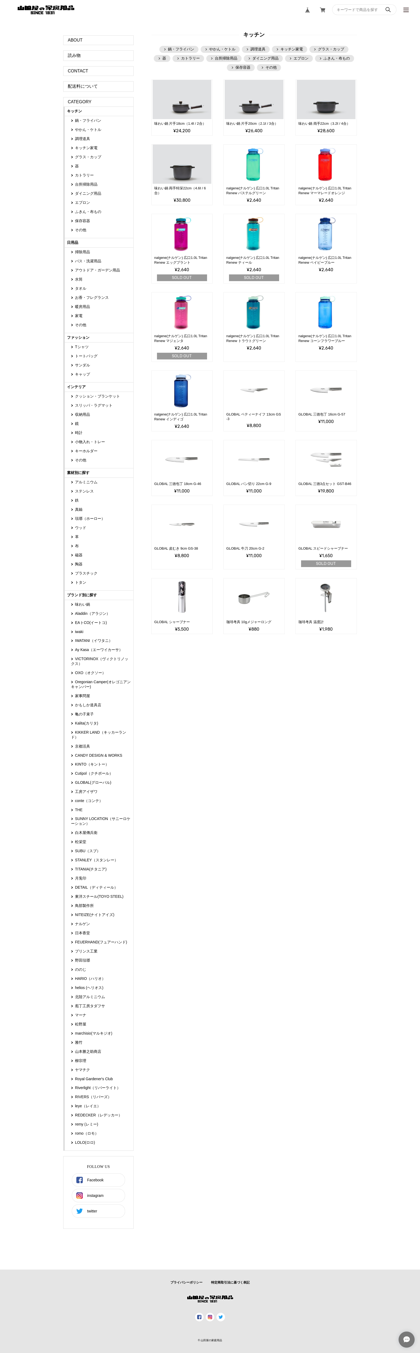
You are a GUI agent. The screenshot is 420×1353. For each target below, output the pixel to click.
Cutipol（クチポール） (94, 773)
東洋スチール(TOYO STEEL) (99, 896)
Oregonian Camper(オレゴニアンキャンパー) (101, 684)
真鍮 (78, 509)
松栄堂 (80, 842)
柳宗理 (80, 1060)
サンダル (82, 365)
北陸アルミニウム (90, 997)
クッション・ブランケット (97, 396)
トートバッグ (86, 356)
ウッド (80, 527)
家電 (78, 316)
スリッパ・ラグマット (93, 405)
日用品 (72, 242)
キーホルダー (86, 451)
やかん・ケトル (88, 129)
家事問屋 (82, 696)
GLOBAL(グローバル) (93, 782)
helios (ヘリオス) (89, 988)
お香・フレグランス (92, 297)
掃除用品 (82, 252)
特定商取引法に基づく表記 (230, 1282)
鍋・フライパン (88, 120)
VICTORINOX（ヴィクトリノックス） (99, 661)
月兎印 (80, 878)
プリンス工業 (86, 951)
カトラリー (84, 175)
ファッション (78, 337)
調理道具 (82, 139)
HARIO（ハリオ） (90, 978)
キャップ (82, 374)
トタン (80, 582)
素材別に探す (78, 472)
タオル (80, 288)
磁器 (78, 555)
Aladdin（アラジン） (92, 613)
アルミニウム (86, 482)
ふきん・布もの (88, 211)
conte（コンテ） (89, 801)
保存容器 (82, 221)
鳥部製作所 (84, 905)
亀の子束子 (84, 714)
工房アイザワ (86, 791)
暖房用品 (82, 306)
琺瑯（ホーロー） (90, 518)
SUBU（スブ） (87, 851)
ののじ (80, 969)
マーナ (80, 1015)
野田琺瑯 (82, 960)
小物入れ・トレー (90, 442)
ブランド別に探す (82, 595)
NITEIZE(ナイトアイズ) (94, 915)
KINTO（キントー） (92, 764)
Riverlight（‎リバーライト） (98, 1088)
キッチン (74, 111)
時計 (78, 433)
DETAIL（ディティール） (96, 887)
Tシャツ (82, 347)
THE (78, 810)
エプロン (82, 202)
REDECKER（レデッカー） (98, 1115)
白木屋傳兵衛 (86, 832)
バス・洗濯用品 (88, 261)
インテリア (76, 387)
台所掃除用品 (86, 184)
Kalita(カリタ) (86, 723)
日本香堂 (82, 933)
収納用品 (82, 414)
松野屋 (80, 1024)
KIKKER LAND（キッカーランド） (98, 734)
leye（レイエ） (88, 1106)
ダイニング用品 (88, 193)
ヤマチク (82, 1070)
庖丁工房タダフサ (90, 1006)
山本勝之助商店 (88, 1051)
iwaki (79, 632)
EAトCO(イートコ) (91, 622)
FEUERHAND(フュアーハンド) (101, 942)
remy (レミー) (86, 1124)
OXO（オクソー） (90, 673)
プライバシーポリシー (186, 1282)
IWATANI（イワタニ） (93, 640)
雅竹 (78, 1042)
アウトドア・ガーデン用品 (97, 270)
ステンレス (84, 491)
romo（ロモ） (87, 1133)
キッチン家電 (86, 148)
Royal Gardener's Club (94, 1079)
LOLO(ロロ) (85, 1142)
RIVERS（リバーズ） (93, 1097)
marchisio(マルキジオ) (93, 1033)
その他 (80, 230)
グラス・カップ (88, 157)
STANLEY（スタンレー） (96, 860)
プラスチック (86, 573)
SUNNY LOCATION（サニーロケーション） (100, 821)
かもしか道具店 (88, 705)
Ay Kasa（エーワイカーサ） (99, 650)
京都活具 (82, 746)
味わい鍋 (82, 604)
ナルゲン (82, 924)
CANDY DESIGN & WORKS (98, 755)
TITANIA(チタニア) (91, 869)
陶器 (78, 564)
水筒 (78, 279)
